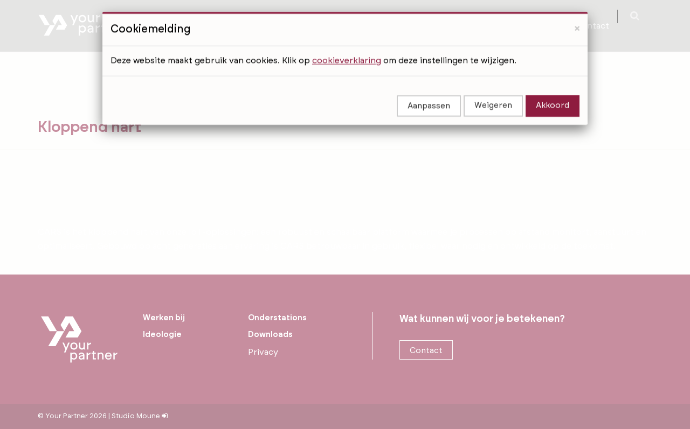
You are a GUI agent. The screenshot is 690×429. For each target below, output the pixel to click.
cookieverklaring (346, 48)
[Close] (577, 16)
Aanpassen (429, 94)
